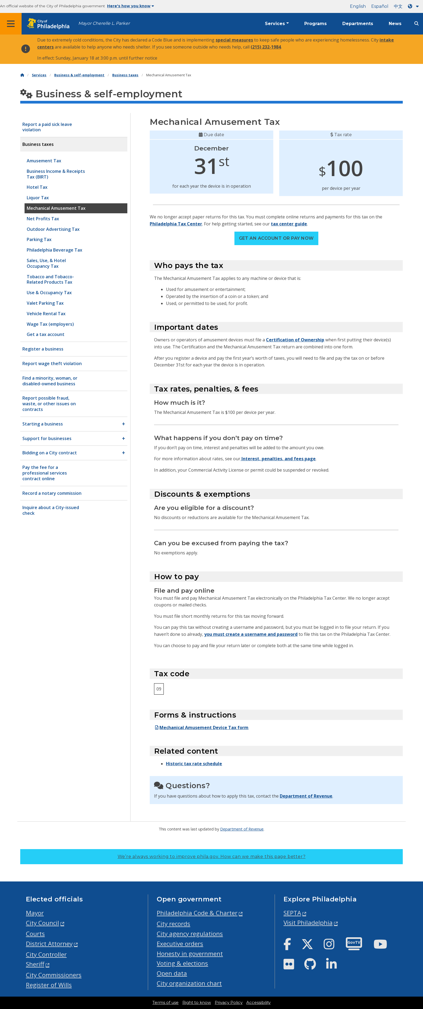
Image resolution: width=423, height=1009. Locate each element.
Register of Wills (49, 985)
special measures (234, 40)
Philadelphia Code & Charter (197, 913)
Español (379, 6)
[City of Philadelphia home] (50, 24)
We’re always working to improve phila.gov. (212, 856)
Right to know (196, 1002)
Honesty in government (190, 953)
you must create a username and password (251, 634)
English (358, 6)
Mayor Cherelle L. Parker (104, 23)
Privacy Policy (229, 1002)
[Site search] (416, 23)
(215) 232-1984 (266, 47)
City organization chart (189, 983)
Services (275, 23)
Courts (35, 933)
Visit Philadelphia (308, 922)
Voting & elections (182, 963)
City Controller (46, 954)
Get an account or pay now (276, 238)
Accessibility (258, 1002)
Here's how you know (130, 6)
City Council (42, 923)
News (395, 23)
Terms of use (165, 1002)
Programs (315, 23)
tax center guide (289, 224)
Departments (357, 23)
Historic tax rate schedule (194, 764)
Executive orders (180, 943)
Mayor (35, 913)
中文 (398, 6)
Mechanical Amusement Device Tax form (201, 727)
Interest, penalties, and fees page (278, 459)
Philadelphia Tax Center (176, 224)
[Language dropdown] (414, 6)
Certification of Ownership (295, 340)
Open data (172, 973)
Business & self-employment (79, 75)
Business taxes (125, 75)
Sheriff (35, 964)
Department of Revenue (306, 796)
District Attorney (49, 943)
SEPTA (292, 913)
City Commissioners (53, 975)
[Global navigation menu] (11, 24)
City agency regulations (190, 933)
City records (173, 923)
